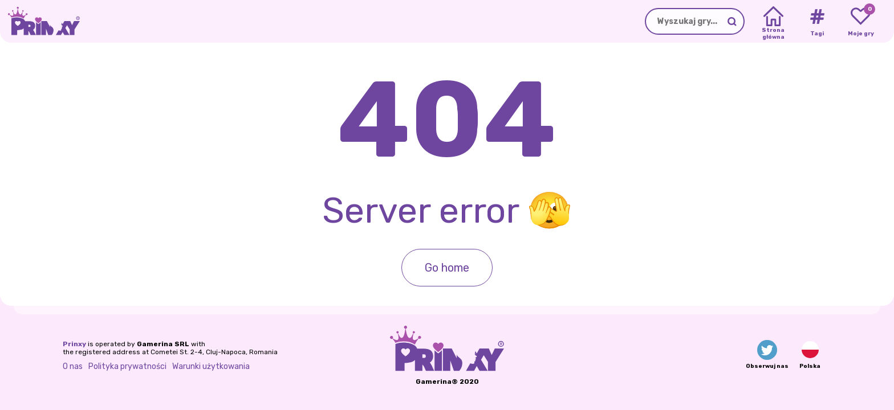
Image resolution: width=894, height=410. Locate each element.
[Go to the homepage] (40, 21)
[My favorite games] (860, 22)
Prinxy (74, 344)
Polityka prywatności (127, 366)
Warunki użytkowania (211, 366)
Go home (447, 267)
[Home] (773, 22)
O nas (73, 366)
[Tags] (816, 22)
